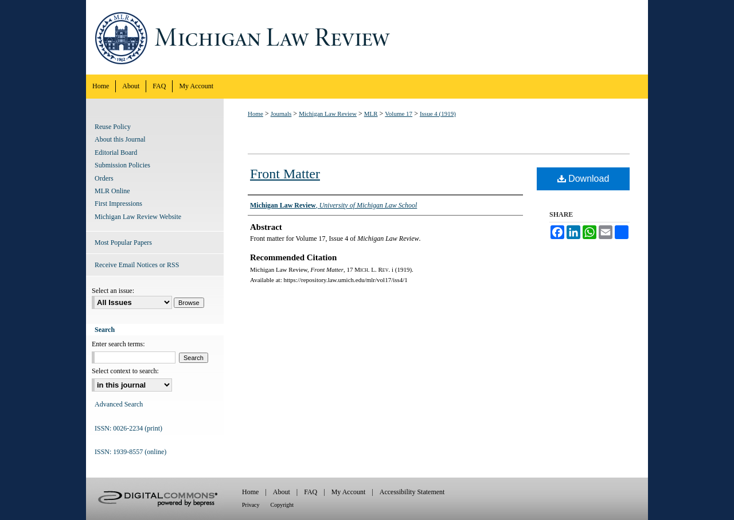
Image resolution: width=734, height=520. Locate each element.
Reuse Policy (113, 127)
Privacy (251, 505)
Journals (281, 113)
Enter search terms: (118, 344)
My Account (348, 492)
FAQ (310, 492)
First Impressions (118, 204)
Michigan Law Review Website (138, 217)
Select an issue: (113, 291)
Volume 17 (398, 113)
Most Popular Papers (123, 243)
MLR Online (112, 191)
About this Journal (120, 139)
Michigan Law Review (367, 37)
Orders (104, 178)
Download (583, 178)
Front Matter (285, 173)
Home (255, 113)
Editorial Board (116, 152)
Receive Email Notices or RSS (137, 265)
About (281, 492)
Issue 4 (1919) (438, 113)
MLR (371, 113)
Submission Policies (122, 165)
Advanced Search (119, 404)
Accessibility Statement (412, 492)
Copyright (282, 505)
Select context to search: (125, 371)
